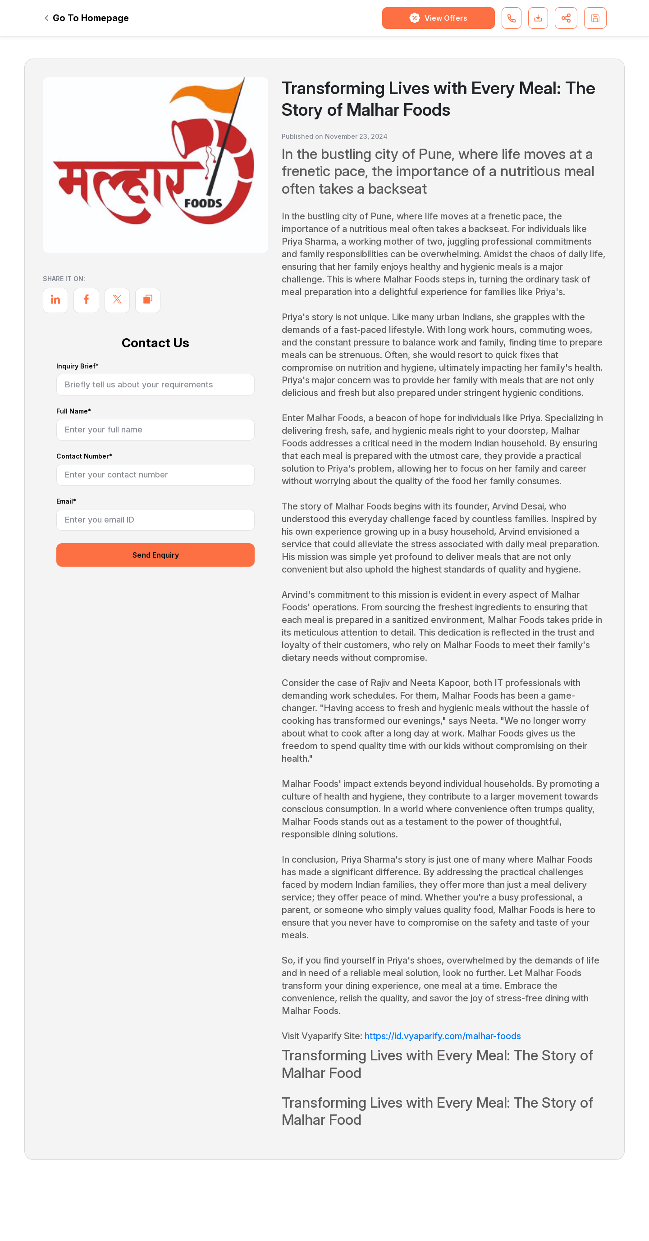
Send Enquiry (156, 554)
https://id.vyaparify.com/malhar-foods (443, 1036)
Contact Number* (84, 456)
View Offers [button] (438, 18)
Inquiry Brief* (77, 366)
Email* (66, 501)
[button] (511, 18)
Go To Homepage (87, 18)
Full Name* (73, 411)
